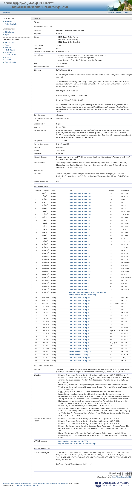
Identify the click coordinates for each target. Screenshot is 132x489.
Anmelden (6, 13)
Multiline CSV (10, 52)
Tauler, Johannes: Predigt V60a (80, 193)
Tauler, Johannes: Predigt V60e (80, 199)
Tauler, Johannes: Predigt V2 (79, 286)
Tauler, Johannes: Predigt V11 (79, 307)
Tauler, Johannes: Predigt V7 (79, 289)
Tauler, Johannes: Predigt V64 (79, 256)
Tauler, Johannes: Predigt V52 (79, 337)
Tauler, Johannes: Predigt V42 (79, 241)
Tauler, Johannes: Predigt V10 (79, 304)
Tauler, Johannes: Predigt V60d (80, 202)
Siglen (7, 34)
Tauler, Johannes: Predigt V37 (79, 220)
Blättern (118, 13)
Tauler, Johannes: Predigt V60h (80, 214)
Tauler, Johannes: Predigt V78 (79, 313)
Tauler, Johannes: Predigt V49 (79, 334)
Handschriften (10, 22)
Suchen (126, 13)
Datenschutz (36, 485)
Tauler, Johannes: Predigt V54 (79, 274)
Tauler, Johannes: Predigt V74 (79, 280)
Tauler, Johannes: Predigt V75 (79, 283)
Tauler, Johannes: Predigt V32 (79, 319)
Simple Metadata (11, 62)
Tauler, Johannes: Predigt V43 (79, 238)
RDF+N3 (8, 57)
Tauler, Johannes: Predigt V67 (79, 265)
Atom (7, 45)
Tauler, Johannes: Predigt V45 (79, 253)
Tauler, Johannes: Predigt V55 (79, 343)
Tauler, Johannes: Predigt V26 (79, 358)
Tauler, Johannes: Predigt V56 (79, 277)
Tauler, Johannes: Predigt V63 (79, 217)
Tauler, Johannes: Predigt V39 (79, 229)
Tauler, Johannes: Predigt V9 (79, 301)
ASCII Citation (10, 43)
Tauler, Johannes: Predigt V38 (79, 223)
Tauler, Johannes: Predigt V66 (79, 262)
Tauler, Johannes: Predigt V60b (80, 196)
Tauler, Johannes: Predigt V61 (79, 325)
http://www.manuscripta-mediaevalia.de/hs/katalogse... (78, 444)
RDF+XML (8, 60)
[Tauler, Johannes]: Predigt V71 (80, 355)
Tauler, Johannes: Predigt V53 (79, 268)
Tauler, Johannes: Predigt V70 (79, 271)
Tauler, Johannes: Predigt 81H (80, 361)
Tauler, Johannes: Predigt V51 (79, 346)
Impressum (27, 485)
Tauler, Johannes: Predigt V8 (79, 298)
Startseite (110, 13)
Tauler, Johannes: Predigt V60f (80, 205)
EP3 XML (8, 47)
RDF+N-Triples (10, 55)
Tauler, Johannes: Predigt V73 (79, 247)
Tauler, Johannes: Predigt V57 (79, 244)
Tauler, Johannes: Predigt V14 (79, 310)
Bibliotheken (9, 32)
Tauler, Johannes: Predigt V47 (79, 259)
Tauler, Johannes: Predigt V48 (79, 331)
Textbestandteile (11, 24)
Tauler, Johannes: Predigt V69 (79, 316)
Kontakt (19, 485)
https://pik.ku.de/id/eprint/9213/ (122, 477)
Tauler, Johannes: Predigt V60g (80, 211)
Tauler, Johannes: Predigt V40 (79, 322)
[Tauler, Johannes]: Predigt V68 (80, 352)
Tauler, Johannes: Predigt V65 (79, 349)
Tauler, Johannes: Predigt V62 (79, 226)
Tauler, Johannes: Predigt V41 (79, 232)
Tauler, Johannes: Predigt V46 (79, 328)
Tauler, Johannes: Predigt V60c (80, 208)
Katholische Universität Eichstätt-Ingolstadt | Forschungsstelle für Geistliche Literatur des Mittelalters (35, 483)
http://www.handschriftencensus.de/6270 (73, 441)
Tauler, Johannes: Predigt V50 (79, 340)
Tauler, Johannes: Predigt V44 (79, 250)
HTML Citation (10, 50)
